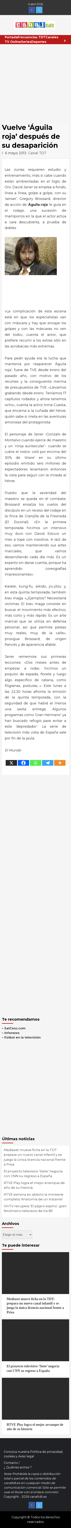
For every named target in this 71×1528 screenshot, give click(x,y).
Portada (11, 37)
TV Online (13, 42)
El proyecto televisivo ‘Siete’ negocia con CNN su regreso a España (33, 1173)
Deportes (38, 42)
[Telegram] (47, 763)
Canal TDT (37, 153)
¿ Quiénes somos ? (18, 1467)
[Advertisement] (35, 81)
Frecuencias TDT (31, 37)
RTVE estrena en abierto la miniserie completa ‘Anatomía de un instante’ (33, 1197)
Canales (51, 37)
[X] (11, 763)
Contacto (11, 1463)
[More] (60, 763)
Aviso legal (26, 1456)
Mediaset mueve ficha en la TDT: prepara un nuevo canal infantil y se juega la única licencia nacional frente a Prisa (35, 1157)
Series (26, 42)
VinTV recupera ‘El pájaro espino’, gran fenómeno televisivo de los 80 (35, 1208)
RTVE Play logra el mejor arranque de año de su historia (34, 1185)
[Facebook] (23, 763)
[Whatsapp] (35, 763)
